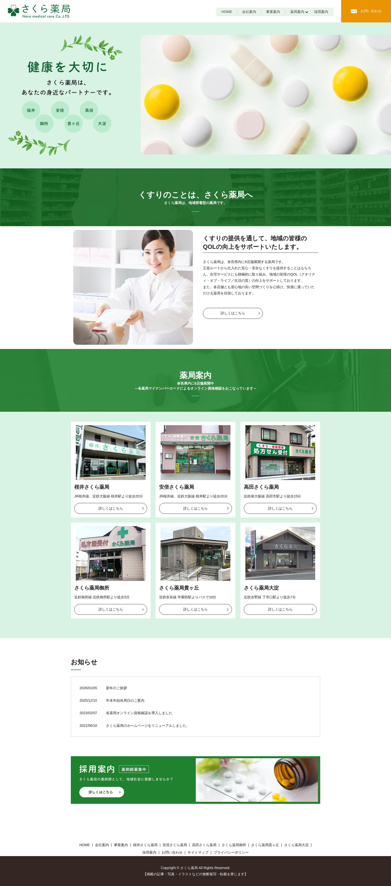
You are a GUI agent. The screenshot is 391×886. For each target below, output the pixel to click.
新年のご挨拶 (116, 688)
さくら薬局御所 (91, 588)
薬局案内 (297, 12)
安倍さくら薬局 (176, 487)
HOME (225, 12)
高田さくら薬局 (261, 487)
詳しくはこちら (233, 313)
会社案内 (248, 12)
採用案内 (321, 12)
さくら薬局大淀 (261, 588)
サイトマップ (198, 852)
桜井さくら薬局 (91, 487)
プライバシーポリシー (231, 852)
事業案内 (272, 12)
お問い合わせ (366, 11)
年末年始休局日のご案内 (125, 700)
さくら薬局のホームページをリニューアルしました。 (148, 726)
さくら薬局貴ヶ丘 (179, 588)
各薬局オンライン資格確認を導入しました (139, 713)
